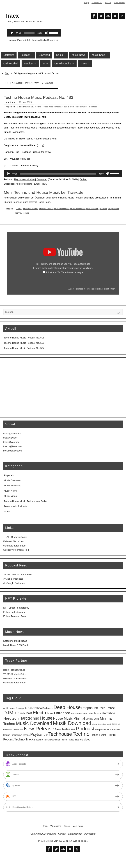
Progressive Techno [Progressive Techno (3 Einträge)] (20, 735)
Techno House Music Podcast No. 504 (24, 348)
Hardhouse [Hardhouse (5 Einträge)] (95, 713)
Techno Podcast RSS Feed (17, 574)
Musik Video (10, 496)
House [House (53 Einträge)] (46, 718)
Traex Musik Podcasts (86, 107)
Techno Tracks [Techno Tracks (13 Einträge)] (24, 739)
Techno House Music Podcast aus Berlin (54, 107)
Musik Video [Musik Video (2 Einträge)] (18, 730)
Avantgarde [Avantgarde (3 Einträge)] (21, 708)
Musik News (10, 490)
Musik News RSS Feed (15, 645)
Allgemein (10, 107)
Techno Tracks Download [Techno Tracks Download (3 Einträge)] (48, 739)
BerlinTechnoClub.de (14, 669)
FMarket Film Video (13, 541)
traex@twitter (10, 437)
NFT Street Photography (16, 607)
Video (7, 511)
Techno (25, 213)
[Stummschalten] (107, 173)
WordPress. (80, 841)
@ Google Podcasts (13, 583)
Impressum (90, 833)
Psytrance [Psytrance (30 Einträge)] (39, 734)
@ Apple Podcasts (13, 578)
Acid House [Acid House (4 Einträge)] (9, 708)
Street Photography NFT (16, 549)
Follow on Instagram (14, 612)
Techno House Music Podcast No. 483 (38, 97)
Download (41, 179)
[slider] (58, 174)
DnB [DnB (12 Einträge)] (29, 713)
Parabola (64, 841)
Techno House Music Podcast (67, 197)
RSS (44, 183)
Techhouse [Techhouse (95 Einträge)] (60, 734)
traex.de (51, 833)
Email (37, 183)
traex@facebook (12, 433)
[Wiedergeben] (8, 173)
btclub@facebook (12, 450)
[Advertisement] (63, 386)
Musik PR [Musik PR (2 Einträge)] (111, 724)
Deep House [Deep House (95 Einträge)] (67, 707)
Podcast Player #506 (19, 40)
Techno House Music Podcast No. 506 (24, 337)
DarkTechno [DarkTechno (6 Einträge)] (35, 708)
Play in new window (24, 179)
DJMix (18, 208)
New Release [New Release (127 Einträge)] (39, 728)
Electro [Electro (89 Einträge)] (40, 712)
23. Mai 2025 (25, 102)
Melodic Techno (46, 208)
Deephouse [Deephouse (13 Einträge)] (89, 708)
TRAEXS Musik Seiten (15, 674)
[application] (63, 173)
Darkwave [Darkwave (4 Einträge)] (47, 708)
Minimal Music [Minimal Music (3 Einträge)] (92, 719)
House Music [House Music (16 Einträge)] (63, 718)
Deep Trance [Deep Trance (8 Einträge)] (106, 708)
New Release (92, 208)
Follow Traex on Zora (14, 616)
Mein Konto (119, 2)
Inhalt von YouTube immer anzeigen (65, 272)
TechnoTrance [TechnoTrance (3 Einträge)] (67, 739)
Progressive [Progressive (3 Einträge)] (101, 729)
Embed (83, 179)
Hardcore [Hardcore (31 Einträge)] (62, 713)
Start (7, 73)
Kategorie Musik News (15, 641)
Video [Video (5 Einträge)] (87, 739)
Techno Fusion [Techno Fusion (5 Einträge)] (98, 734)
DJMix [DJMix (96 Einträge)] (10, 712)
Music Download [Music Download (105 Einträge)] (34, 723)
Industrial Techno (30, 208)
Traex (11, 16)
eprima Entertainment (14, 545)
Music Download (61, 208)
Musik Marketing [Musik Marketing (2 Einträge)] (99, 724)
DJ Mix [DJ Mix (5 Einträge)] (21, 713)
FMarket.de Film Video (15, 678)
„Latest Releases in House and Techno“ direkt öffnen (91, 289)
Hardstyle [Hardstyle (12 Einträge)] (108, 713)
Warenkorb (96, 2)
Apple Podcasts (24, 183)
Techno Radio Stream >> (45, 40)
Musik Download (25, 107)
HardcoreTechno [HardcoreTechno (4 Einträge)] (79, 713)
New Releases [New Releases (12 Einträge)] (65, 729)
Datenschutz (75, 833)
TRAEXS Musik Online (15, 537)
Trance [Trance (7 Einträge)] (79, 739)
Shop (86, 2)
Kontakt (62, 833)
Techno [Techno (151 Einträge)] (81, 734)
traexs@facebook (12, 446)
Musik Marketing (12, 485)
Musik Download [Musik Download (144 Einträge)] (72, 723)
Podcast (103, 208)
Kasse (108, 2)
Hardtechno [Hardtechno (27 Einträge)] (29, 718)
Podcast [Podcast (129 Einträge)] (85, 728)
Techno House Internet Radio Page (31, 202)
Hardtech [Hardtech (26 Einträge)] (11, 718)
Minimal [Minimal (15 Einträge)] (79, 718)
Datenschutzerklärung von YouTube (73, 268)
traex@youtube (11, 442)
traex (12, 102)
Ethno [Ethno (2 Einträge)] (50, 714)
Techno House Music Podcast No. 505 (24, 343)
